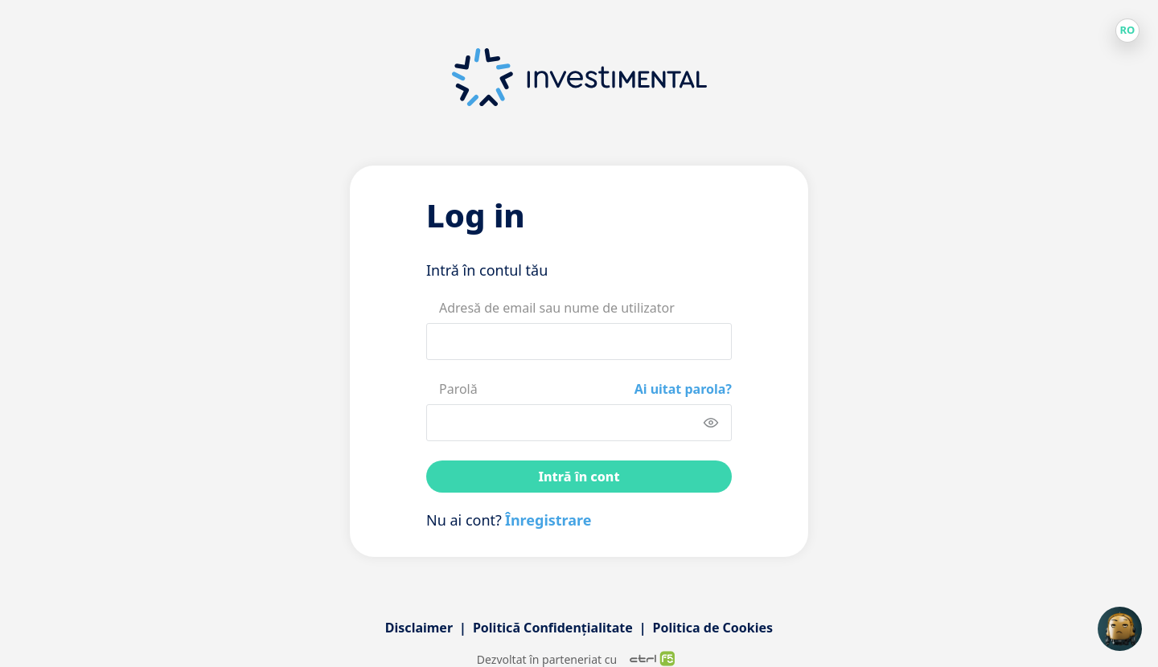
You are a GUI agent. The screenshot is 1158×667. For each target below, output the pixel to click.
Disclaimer (419, 627)
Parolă (458, 389)
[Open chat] (1120, 629)
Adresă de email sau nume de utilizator (557, 308)
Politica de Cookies (713, 627)
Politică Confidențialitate (553, 627)
